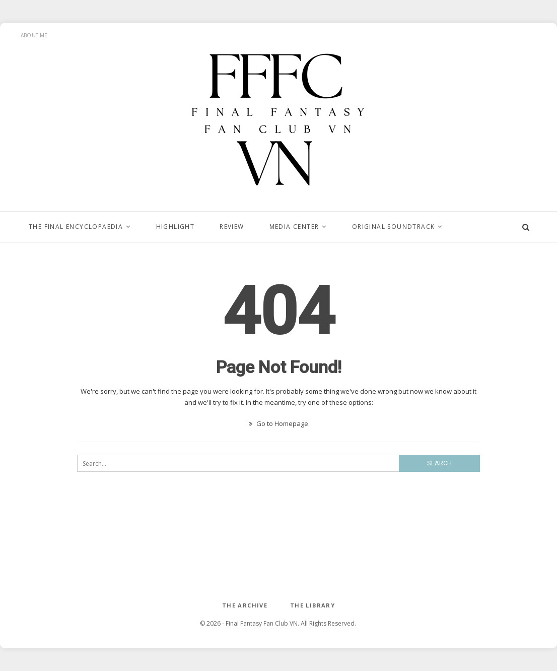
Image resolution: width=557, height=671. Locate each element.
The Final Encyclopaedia (76, 226)
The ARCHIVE (244, 605)
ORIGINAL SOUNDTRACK (393, 226)
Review (232, 226)
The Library (312, 605)
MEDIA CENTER (294, 226)
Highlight (175, 226)
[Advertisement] (278, 544)
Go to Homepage (278, 423)
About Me (34, 35)
